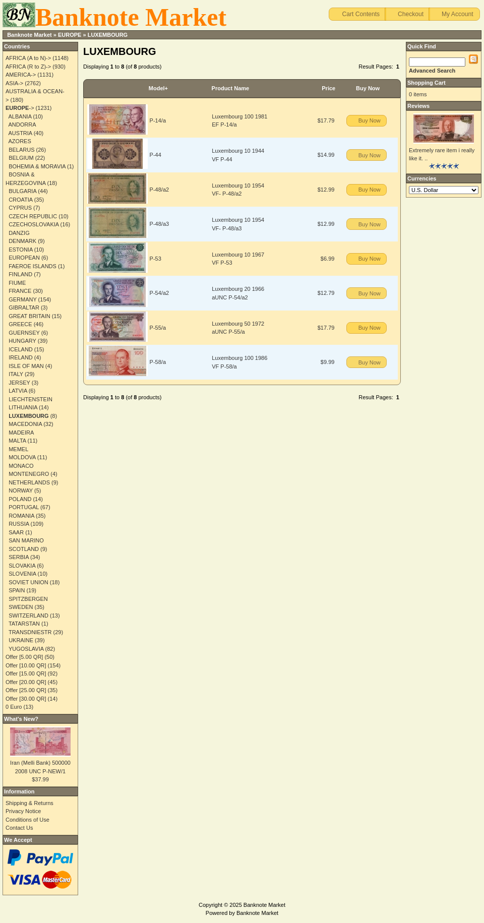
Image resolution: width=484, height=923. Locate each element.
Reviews (418, 106)
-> (20, 108)
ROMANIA (21, 516)
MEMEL (18, 449)
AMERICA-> (21, 75)
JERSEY (19, 383)
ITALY (16, 374)
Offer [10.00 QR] (26, 665)
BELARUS (21, 150)
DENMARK (22, 241)
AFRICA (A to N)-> (28, 58)
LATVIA (18, 391)
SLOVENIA (22, 574)
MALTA (17, 441)
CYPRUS (20, 208)
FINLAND (20, 274)
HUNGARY (22, 341)
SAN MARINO (26, 540)
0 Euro (14, 707)
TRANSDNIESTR (30, 632)
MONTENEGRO (29, 474)
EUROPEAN (24, 258)
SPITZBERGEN (28, 599)
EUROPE (69, 35)
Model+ (158, 88)
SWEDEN (21, 607)
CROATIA (20, 200)
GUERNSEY (24, 333)
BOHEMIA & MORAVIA (37, 166)
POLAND (20, 499)
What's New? (21, 719)
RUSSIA (19, 524)
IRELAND (21, 357)
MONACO (21, 466)
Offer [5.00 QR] (24, 657)
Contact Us (19, 828)
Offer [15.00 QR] (26, 673)
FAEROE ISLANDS (32, 266)
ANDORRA (22, 124)
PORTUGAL (24, 507)
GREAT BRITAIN (29, 316)
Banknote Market (29, 35)
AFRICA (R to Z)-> (28, 67)
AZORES (20, 141)
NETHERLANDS (29, 482)
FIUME (17, 283)
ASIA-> (14, 83)
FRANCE (20, 291)
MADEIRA (21, 432)
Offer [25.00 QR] (26, 690)
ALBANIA (20, 116)
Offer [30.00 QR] (26, 699)
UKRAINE (21, 640)
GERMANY (22, 299)
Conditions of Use (27, 820)
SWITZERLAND (28, 615)
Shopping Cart (426, 83)
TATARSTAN (24, 624)
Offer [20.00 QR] (26, 682)
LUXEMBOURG (108, 35)
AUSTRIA (20, 133)
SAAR (16, 532)
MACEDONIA (25, 424)
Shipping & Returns (29, 803)
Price (328, 88)
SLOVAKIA (22, 566)
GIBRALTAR (24, 307)
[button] (357, 14)
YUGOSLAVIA (26, 649)
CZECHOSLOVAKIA (33, 224)
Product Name (231, 88)
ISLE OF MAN (26, 366)
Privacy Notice (23, 811)
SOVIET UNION (28, 582)
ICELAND (21, 349)
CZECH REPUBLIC (33, 216)
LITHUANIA (23, 407)
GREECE (20, 324)
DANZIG (19, 233)
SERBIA (19, 557)
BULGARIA (22, 191)
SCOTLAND (24, 549)
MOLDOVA (22, 457)
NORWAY (21, 490)
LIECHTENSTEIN (30, 399)
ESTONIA (20, 250)
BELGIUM (21, 158)
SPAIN (17, 590)
